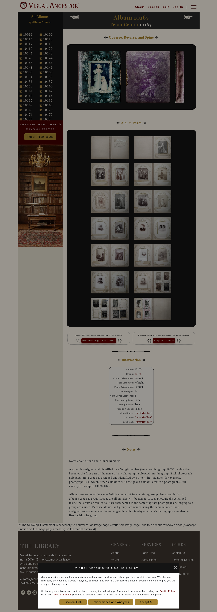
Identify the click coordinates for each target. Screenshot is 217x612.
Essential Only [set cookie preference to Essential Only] (73, 602)
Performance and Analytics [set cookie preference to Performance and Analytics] (111, 602)
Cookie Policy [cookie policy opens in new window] (167, 591)
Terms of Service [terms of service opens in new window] (62, 594)
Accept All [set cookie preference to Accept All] (146, 602)
